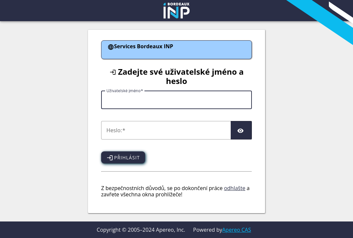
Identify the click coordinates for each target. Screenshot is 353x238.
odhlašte (234, 188)
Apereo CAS (236, 229)
